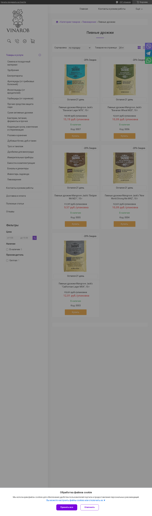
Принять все (66, 507)
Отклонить (89, 507)
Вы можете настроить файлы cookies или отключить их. (75, 500)
